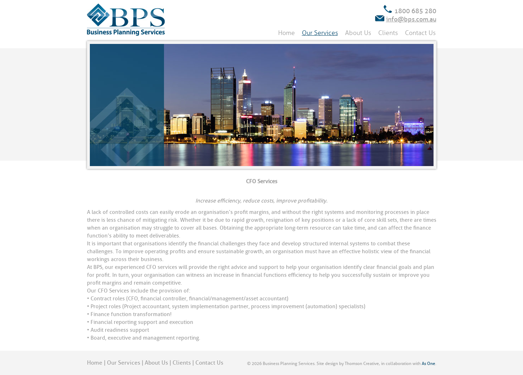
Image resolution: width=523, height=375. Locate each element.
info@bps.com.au (411, 19)
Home (286, 33)
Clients (388, 33)
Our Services (320, 33)
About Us (358, 33)
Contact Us (420, 33)
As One (428, 363)
